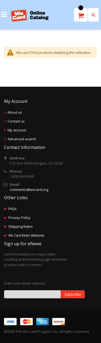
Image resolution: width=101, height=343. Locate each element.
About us (15, 112)
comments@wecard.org (29, 189)
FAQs (12, 208)
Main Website (26, 235)
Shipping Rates (20, 226)
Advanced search (22, 138)
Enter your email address (24, 283)
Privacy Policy (19, 217)
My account (17, 130)
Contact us (16, 121)
